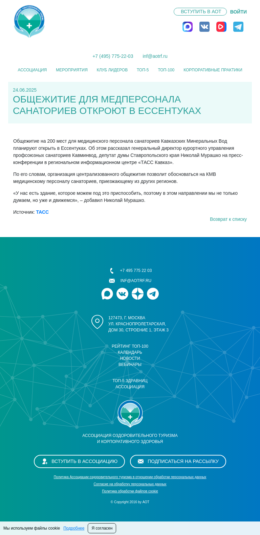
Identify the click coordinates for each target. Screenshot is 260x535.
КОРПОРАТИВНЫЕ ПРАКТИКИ (212, 70)
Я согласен (101, 528)
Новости (130, 358)
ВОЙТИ (238, 12)
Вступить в (201, 11)
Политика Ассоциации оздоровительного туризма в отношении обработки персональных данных (130, 477)
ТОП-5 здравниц (130, 380)
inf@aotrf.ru (155, 56)
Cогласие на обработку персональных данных (129, 484)
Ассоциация (32, 70)
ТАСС (42, 212)
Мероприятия (72, 70)
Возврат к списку (228, 219)
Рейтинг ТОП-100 (130, 346)
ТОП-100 (166, 70)
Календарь (130, 352)
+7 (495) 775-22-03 (112, 56)
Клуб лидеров (112, 70)
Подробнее (73, 528)
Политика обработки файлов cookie (130, 491)
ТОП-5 (143, 70)
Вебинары (130, 364)
